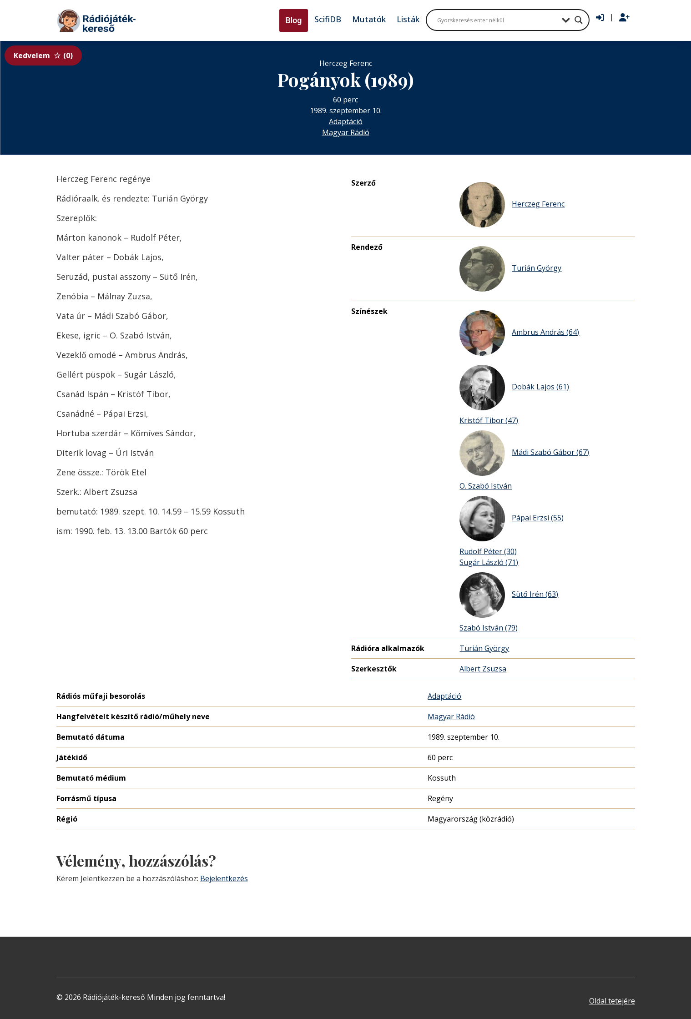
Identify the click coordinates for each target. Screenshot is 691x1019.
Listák (408, 19)
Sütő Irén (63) (508, 595)
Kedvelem (43, 55)
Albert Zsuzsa (482, 669)
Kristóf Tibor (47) (488, 420)
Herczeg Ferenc (512, 204)
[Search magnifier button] (578, 20)
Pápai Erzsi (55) (511, 518)
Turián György (510, 269)
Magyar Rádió (345, 132)
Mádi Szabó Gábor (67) (524, 453)
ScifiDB (327, 19)
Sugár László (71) (488, 562)
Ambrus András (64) (519, 333)
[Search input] (497, 20)
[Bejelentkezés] (600, 17)
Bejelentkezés (224, 878)
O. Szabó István (485, 486)
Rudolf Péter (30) (488, 551)
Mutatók (369, 19)
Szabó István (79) (488, 628)
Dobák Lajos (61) (514, 387)
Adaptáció (346, 121)
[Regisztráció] (624, 17)
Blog (293, 20)
